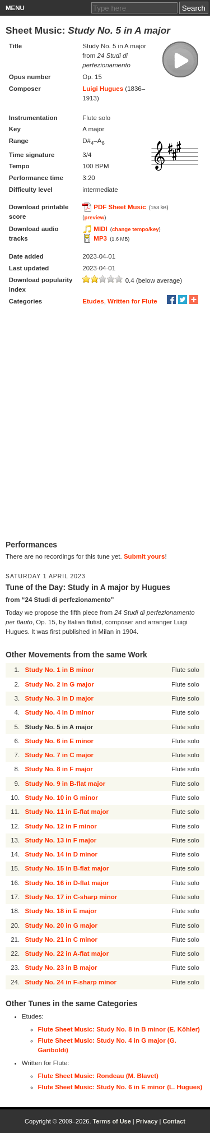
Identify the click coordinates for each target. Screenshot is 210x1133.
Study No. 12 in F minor (60, 826)
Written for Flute (132, 301)
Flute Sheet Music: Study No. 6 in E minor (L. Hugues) (120, 1087)
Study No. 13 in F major (60, 840)
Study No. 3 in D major (59, 698)
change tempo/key (135, 229)
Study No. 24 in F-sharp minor (70, 982)
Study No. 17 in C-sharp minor (71, 896)
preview (95, 217)
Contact (173, 1121)
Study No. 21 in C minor (61, 939)
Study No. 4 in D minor (59, 712)
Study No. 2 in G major (59, 684)
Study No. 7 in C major (59, 755)
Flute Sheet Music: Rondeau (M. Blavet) (98, 1075)
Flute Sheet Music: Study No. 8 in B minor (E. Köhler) (119, 1029)
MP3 (100, 238)
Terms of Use (111, 1121)
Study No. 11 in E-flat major (67, 811)
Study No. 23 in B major (61, 967)
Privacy (147, 1121)
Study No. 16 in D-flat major (67, 882)
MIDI (100, 228)
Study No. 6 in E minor (59, 741)
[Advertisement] (105, 424)
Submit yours (144, 556)
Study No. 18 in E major (60, 911)
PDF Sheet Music (120, 207)
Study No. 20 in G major (61, 925)
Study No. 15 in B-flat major (67, 868)
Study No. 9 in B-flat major (65, 783)
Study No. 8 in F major (58, 769)
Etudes (93, 301)
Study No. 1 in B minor (59, 669)
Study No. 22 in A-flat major (67, 953)
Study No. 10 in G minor (61, 797)
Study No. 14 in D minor (61, 854)
